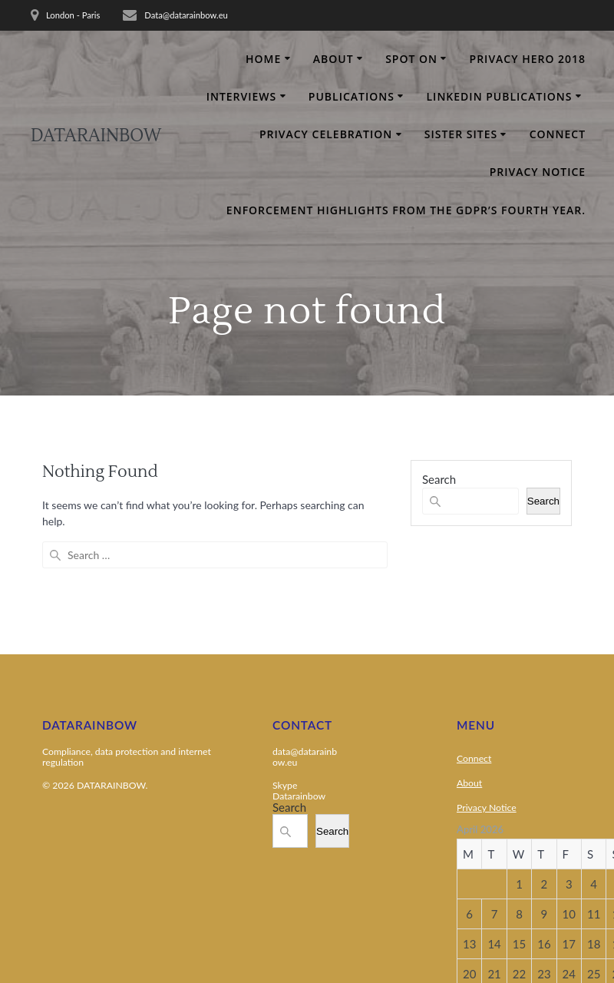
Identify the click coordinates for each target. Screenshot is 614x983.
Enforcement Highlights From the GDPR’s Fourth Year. (406, 210)
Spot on (411, 58)
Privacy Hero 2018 (528, 58)
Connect (558, 134)
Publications (351, 96)
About (333, 58)
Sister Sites (460, 134)
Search (439, 479)
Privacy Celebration (325, 134)
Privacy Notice (538, 171)
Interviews (241, 96)
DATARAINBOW (96, 135)
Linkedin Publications (500, 96)
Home (263, 58)
